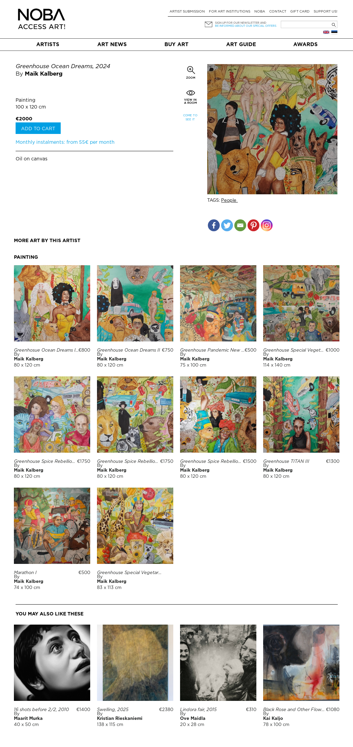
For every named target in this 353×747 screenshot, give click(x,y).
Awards (305, 44)
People (229, 200)
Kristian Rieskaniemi (119, 719)
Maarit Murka (28, 719)
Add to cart (38, 129)
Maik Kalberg (43, 74)
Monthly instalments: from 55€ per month (65, 142)
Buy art (176, 44)
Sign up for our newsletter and (240, 23)
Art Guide (241, 44)
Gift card (300, 11)
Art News (112, 44)
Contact (277, 11)
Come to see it (190, 117)
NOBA (259, 11)
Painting (25, 100)
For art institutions (229, 11)
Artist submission (187, 11)
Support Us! (325, 11)
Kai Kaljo (273, 719)
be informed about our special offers (245, 26)
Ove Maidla (192, 719)
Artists (47, 44)
